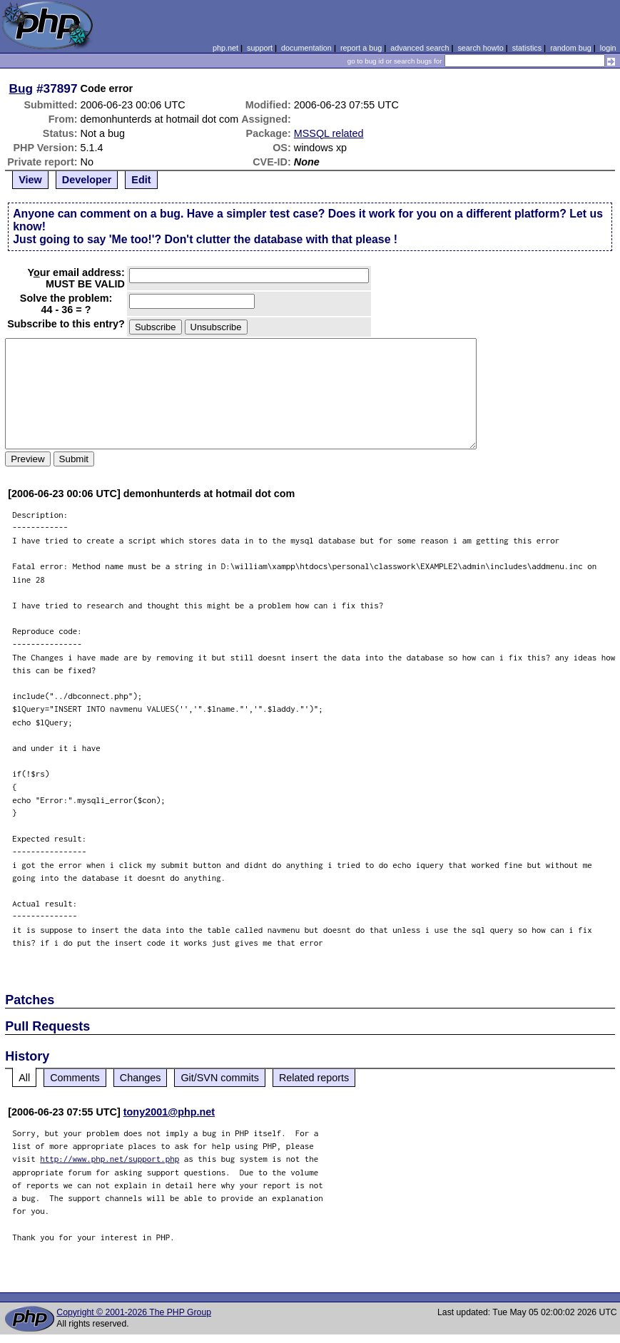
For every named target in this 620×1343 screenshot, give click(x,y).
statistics (527, 48)
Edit (141, 179)
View (30, 179)
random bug (570, 48)
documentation (306, 48)
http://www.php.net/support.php (109, 1158)
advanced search (419, 48)
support (260, 48)
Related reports (314, 1077)
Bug (21, 88)
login (608, 48)
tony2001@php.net (169, 1112)
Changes (140, 1077)
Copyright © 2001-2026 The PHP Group (133, 1312)
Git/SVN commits (220, 1077)
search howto (480, 48)
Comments (75, 1077)
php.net (225, 48)
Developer (87, 179)
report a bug (361, 48)
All (24, 1077)
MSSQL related (329, 133)
